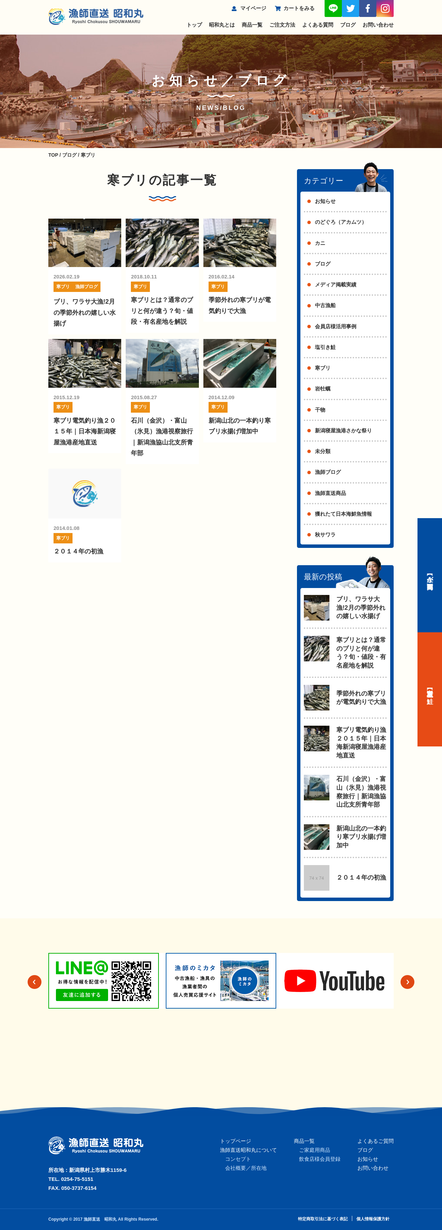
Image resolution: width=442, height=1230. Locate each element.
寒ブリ (63, 286)
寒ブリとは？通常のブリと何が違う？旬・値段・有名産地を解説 (162, 310)
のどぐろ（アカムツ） (341, 222)
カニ (320, 243)
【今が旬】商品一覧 (429, 575)
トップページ (235, 1141)
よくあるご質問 (375, 1141)
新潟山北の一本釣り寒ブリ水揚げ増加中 (361, 837)
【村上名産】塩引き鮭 (429, 689)
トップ (194, 25)
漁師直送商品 (330, 493)
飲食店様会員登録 (319, 1159)
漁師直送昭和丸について (248, 1150)
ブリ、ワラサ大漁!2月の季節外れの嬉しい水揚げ (85, 312)
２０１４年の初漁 (78, 551)
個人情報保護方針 (373, 1219)
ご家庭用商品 (314, 1150)
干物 (320, 410)
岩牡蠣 (322, 389)
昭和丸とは (222, 25)
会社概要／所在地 (246, 1168)
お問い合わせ (378, 25)
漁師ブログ (86, 286)
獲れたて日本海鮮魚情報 (343, 514)
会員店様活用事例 (335, 326)
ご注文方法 (282, 25)
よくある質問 (317, 25)
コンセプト (238, 1159)
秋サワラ (325, 535)
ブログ (348, 25)
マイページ (253, 8)
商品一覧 (252, 25)
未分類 (322, 451)
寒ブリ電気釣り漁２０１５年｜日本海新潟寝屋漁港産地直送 (85, 431)
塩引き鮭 (325, 347)
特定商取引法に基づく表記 (323, 1219)
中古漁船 (325, 305)
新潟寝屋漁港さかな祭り (343, 430)
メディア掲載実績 (335, 284)
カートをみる (299, 8)
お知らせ (325, 201)
